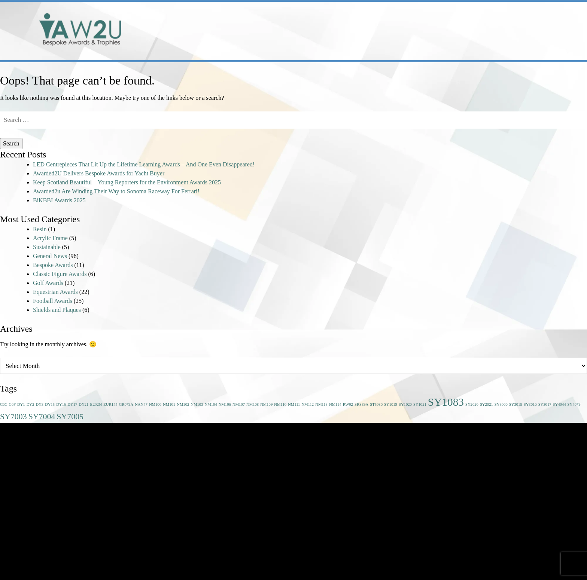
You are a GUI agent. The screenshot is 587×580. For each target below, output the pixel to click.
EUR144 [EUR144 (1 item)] (110, 404)
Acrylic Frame (50, 238)
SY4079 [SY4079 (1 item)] (574, 404)
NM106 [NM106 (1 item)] (225, 404)
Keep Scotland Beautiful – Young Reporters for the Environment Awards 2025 (127, 182)
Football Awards (52, 301)
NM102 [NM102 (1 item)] (183, 404)
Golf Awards (48, 283)
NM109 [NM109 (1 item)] (266, 404)
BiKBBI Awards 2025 (59, 200)
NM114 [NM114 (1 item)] (335, 404)
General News (50, 256)
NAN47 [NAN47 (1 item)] (141, 404)
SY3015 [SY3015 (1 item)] (515, 404)
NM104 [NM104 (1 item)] (211, 404)
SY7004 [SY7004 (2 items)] (41, 416)
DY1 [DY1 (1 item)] (21, 404)
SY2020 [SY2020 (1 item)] (471, 404)
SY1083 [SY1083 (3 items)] (446, 402)
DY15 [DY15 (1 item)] (50, 404)
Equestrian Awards (55, 292)
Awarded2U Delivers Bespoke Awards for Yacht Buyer (98, 173)
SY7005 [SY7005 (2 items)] (70, 416)
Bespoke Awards (53, 265)
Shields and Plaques (57, 310)
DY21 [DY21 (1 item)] (83, 404)
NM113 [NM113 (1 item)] (321, 404)
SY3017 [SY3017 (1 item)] (544, 404)
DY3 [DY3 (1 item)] (39, 404)
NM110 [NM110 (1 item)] (280, 404)
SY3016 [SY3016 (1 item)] (530, 404)
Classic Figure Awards (59, 274)
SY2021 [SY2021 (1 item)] (486, 404)
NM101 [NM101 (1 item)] (169, 404)
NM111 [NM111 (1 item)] (294, 404)
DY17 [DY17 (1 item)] (72, 404)
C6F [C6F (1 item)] (12, 404)
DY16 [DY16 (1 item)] (61, 404)
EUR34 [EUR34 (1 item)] (96, 404)
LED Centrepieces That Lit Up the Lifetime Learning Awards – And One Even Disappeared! (144, 164)
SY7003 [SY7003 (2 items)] (13, 416)
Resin (39, 229)
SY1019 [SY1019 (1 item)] (390, 404)
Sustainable (47, 247)
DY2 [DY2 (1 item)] (30, 404)
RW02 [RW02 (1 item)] (348, 404)
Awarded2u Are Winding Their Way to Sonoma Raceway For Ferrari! (116, 191)
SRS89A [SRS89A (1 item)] (361, 404)
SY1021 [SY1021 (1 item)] (419, 404)
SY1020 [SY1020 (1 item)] (405, 404)
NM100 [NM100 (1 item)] (155, 404)
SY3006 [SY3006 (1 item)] (501, 404)
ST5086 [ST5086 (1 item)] (376, 404)
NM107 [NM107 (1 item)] (238, 404)
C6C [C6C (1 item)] (3, 404)
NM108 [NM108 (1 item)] (252, 404)
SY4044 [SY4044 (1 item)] (559, 404)
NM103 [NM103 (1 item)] (197, 404)
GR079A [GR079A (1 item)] (126, 404)
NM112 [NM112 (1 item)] (307, 404)
